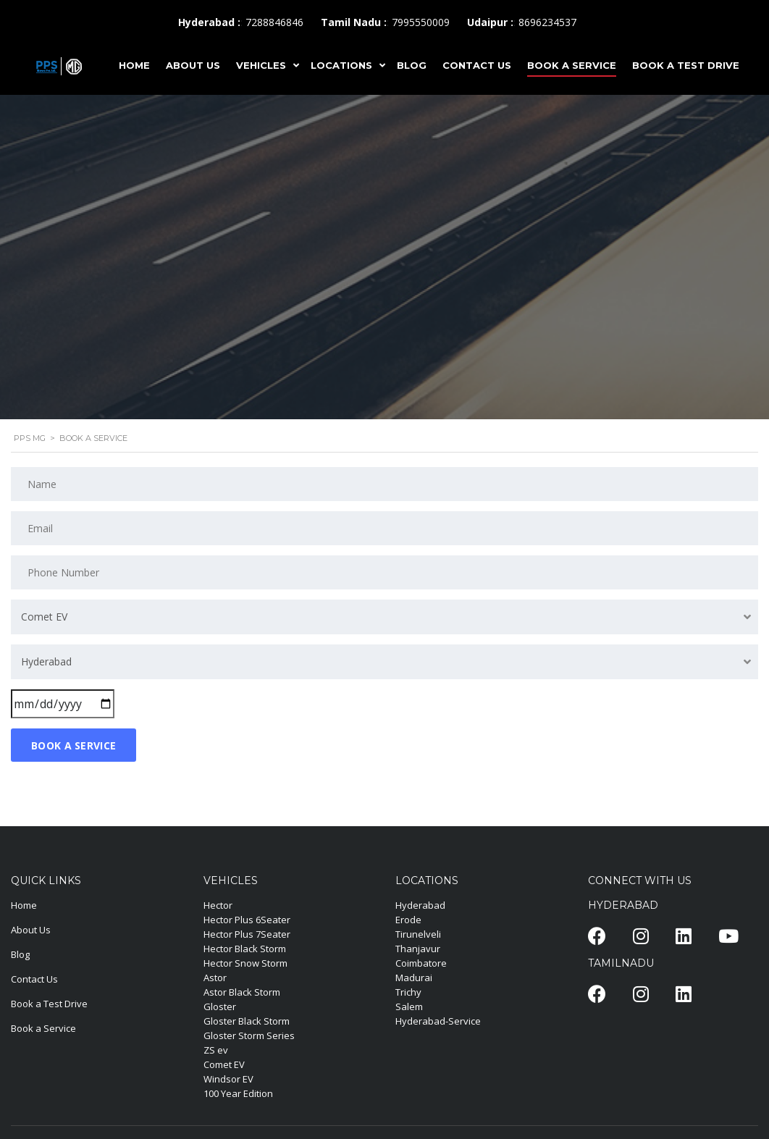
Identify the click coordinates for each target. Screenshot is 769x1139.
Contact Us (34, 978)
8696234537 (547, 22)
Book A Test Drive (685, 65)
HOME (134, 65)
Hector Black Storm (244, 948)
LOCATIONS (341, 65)
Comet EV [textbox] (44, 616)
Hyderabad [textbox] (46, 661)
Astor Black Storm (241, 992)
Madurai (413, 977)
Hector (217, 905)
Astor (215, 977)
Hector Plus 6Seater (246, 919)
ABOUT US (193, 65)
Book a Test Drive (49, 1003)
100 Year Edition (238, 1093)
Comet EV (224, 1064)
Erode (408, 919)
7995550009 (421, 22)
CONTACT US (476, 65)
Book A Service (571, 65)
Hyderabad (420, 905)
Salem (409, 1006)
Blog (20, 954)
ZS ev (215, 1049)
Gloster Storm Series (249, 1035)
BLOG (411, 65)
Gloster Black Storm (246, 1020)
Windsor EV (228, 1078)
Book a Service (43, 1028)
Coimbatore (421, 963)
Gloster (219, 1006)
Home (24, 905)
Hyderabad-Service (438, 1020)
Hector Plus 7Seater (246, 934)
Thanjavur (417, 948)
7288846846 (274, 22)
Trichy (408, 992)
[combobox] (384, 617)
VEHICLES (261, 65)
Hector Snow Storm (245, 963)
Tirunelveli (418, 934)
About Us (31, 929)
